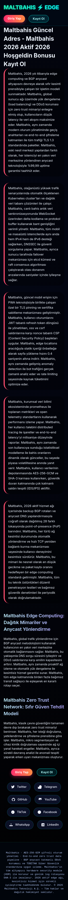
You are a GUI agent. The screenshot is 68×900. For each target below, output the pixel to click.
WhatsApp (19, 825)
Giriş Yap (14, 18)
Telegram (47, 787)
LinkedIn (50, 825)
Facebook (47, 812)
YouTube (47, 800)
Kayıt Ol (39, 18)
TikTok (18, 812)
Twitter (19, 787)
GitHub (19, 800)
